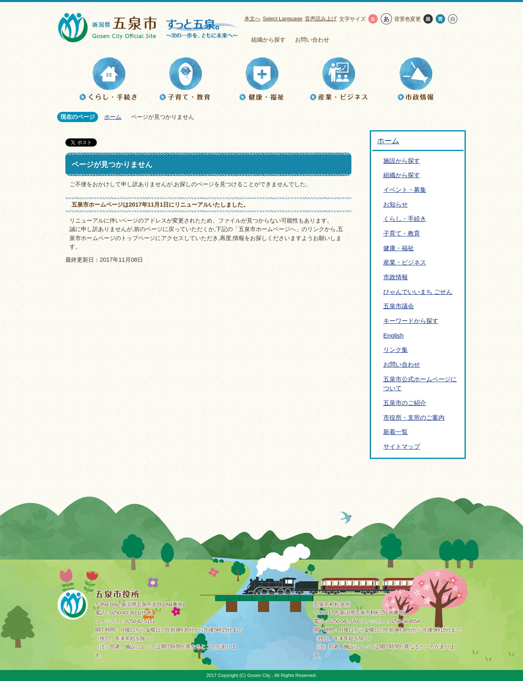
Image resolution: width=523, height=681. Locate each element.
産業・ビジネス (404, 262)
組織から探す (268, 39)
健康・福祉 (398, 248)
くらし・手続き (404, 218)
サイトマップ (401, 446)
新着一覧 (395, 431)
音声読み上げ (321, 19)
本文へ (252, 19)
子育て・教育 (401, 233)
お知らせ (395, 204)
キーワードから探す (410, 320)
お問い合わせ (312, 39)
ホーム (112, 117)
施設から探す (401, 160)
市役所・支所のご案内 (414, 417)
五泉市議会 (398, 306)
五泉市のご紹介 (404, 402)
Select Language (282, 19)
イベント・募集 (404, 189)
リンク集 (395, 349)
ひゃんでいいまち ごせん (417, 291)
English (393, 335)
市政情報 (395, 277)
